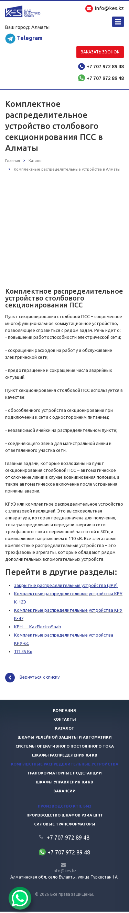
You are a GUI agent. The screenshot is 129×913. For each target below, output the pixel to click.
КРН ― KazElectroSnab (37, 628)
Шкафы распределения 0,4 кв (64, 756)
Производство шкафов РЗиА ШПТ (64, 816)
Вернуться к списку (32, 679)
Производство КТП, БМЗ (65, 807)
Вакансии (64, 792)
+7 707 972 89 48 (105, 66)
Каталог (64, 730)
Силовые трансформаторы (64, 825)
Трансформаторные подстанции (64, 774)
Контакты (64, 721)
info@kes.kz (64, 872)
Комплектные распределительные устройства (64, 765)
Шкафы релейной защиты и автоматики (65, 739)
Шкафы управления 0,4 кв (64, 783)
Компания (64, 712)
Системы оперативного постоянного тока (64, 747)
